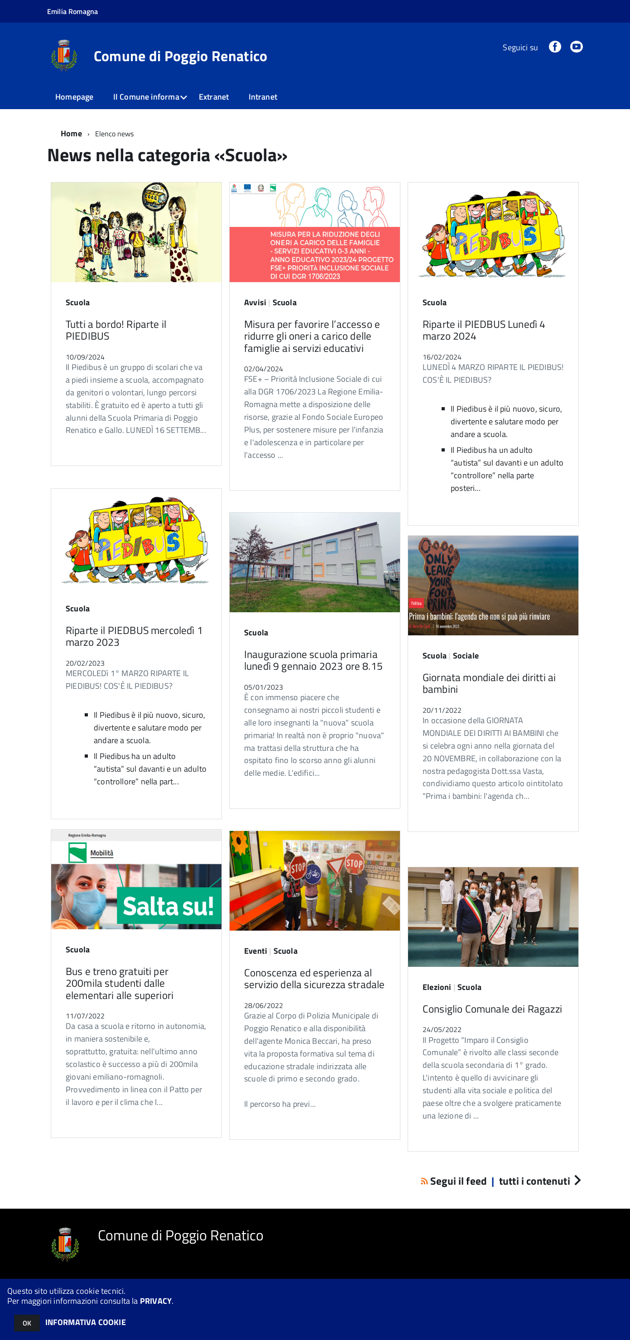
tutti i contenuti (540, 1181)
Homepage (74, 97)
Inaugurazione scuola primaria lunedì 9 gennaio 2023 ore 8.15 (313, 660)
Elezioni (437, 987)
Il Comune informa (146, 97)
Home (71, 133)
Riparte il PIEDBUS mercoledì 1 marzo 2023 (134, 636)
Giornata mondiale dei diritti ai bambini (489, 683)
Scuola (78, 302)
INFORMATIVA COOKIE (85, 1322)
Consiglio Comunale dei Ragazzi (492, 1009)
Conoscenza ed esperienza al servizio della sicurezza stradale (314, 978)
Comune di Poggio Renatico (181, 55)
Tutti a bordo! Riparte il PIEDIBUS (116, 330)
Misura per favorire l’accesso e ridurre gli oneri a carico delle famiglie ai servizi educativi (312, 336)
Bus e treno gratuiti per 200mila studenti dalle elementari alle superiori (119, 983)
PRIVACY (156, 1301)
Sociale (466, 655)
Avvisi (255, 302)
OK (27, 1323)
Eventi (255, 951)
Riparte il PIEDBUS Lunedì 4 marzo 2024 (484, 330)
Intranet (263, 97)
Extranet (214, 97)
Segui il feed (455, 1181)
